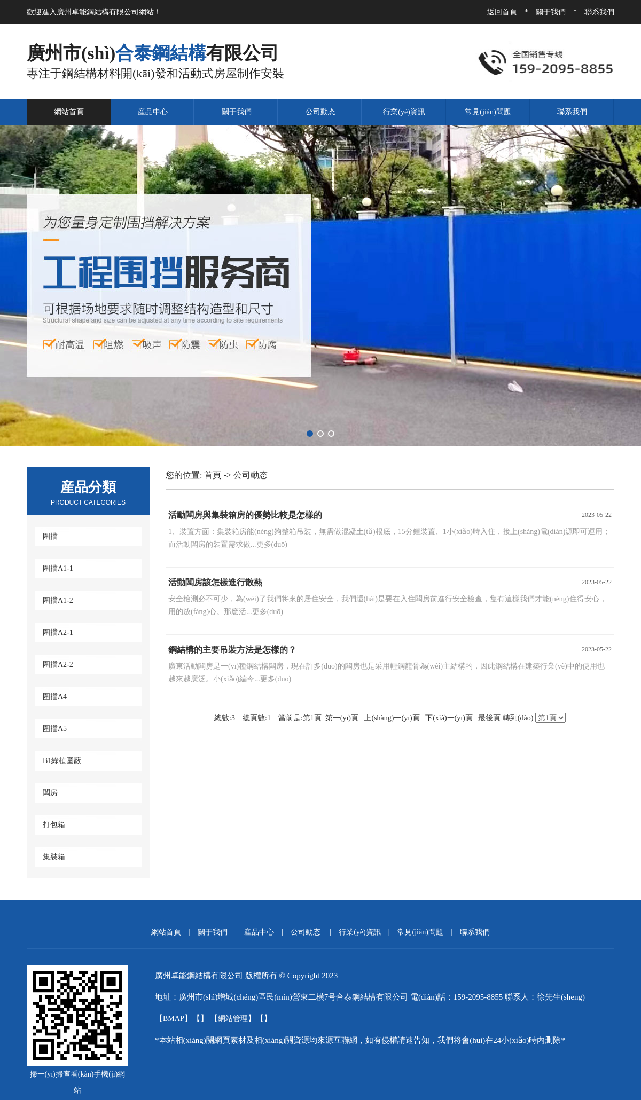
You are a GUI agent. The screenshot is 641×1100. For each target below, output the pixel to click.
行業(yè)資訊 (404, 112)
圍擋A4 (55, 697)
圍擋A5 (55, 729)
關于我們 (551, 12)
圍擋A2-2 (58, 665)
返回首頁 (502, 12)
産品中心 (153, 112)
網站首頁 (69, 112)
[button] (310, 433)
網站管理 (233, 1019)
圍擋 (50, 536)
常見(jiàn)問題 (488, 112)
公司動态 (320, 112)
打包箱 (54, 825)
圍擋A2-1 (58, 632)
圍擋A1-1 (58, 568)
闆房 (50, 793)
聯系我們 (599, 12)
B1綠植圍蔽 (62, 761)
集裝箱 (54, 857)
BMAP (173, 1019)
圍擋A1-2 (58, 600)
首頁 (212, 475)
